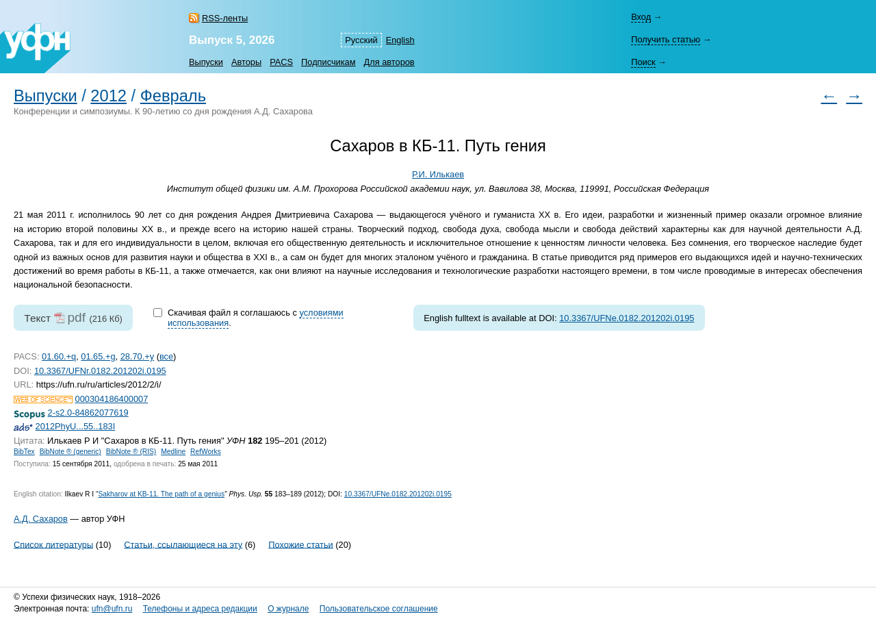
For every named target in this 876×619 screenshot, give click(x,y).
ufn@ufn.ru (112, 609)
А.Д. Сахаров (41, 519)
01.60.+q (59, 356)
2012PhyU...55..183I (76, 426)
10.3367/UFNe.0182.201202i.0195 (626, 318)
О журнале (288, 609)
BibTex (24, 451)
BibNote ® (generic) (70, 451)
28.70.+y (137, 356)
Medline (173, 451)
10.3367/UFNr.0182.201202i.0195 (100, 371)
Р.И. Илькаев (438, 174)
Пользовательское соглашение (379, 609)
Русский (361, 40)
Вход (641, 17)
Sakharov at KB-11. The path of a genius (161, 494)
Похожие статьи (300, 544)
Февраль (173, 96)
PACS (281, 62)
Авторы (246, 62)
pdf (76, 317)
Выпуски (206, 62)
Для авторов (389, 62)
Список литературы (53, 544)
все (166, 356)
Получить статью (665, 39)
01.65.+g (98, 356)
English (400, 40)
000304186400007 (112, 399)
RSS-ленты (225, 18)
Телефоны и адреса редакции (200, 609)
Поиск (643, 62)
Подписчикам (328, 62)
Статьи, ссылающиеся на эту (183, 544)
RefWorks (205, 451)
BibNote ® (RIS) (131, 451)
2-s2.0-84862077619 (88, 412)
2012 (108, 96)
